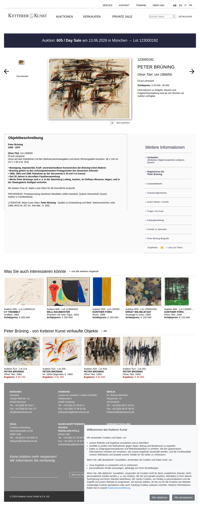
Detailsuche (185, 17)
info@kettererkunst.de (21, 412)
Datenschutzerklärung (119, 488)
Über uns (158, 5)
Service (108, 5)
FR (190, 5)
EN (180, 5)
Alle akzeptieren (183, 497)
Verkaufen (92, 16)
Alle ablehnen (159, 497)
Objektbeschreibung (25, 138)
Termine (141, 5)
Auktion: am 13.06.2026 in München (85, 40)
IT (185, 5)
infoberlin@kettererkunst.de (120, 412)
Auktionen (64, 16)
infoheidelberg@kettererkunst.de (74, 444)
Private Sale (122, 16)
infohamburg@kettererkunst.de (73, 412)
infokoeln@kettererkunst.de (23, 441)
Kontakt (124, 5)
